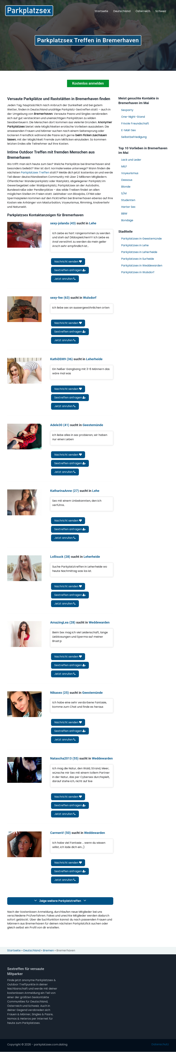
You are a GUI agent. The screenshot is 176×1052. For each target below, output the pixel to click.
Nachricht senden (68, 262)
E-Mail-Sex (128, 130)
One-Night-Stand (133, 117)
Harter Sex (128, 207)
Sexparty (127, 110)
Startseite (101, 11)
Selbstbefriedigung (134, 137)
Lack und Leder (131, 160)
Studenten (128, 200)
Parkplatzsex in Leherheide (139, 252)
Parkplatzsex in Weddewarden (141, 266)
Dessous (126, 180)
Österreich (143, 11)
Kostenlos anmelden (88, 83)
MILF (124, 167)
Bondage (127, 220)
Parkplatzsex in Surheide (137, 259)
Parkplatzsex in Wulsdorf (137, 272)
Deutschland (121, 11)
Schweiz (160, 11)
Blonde (125, 187)
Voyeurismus (129, 173)
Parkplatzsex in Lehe (135, 245)
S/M (123, 194)
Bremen (48, 951)
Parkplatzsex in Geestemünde (141, 239)
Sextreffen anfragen (70, 270)
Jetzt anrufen (65, 279)
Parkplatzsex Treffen (35, 173)
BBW (124, 214)
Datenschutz (160, 1044)
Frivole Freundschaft (135, 123)
